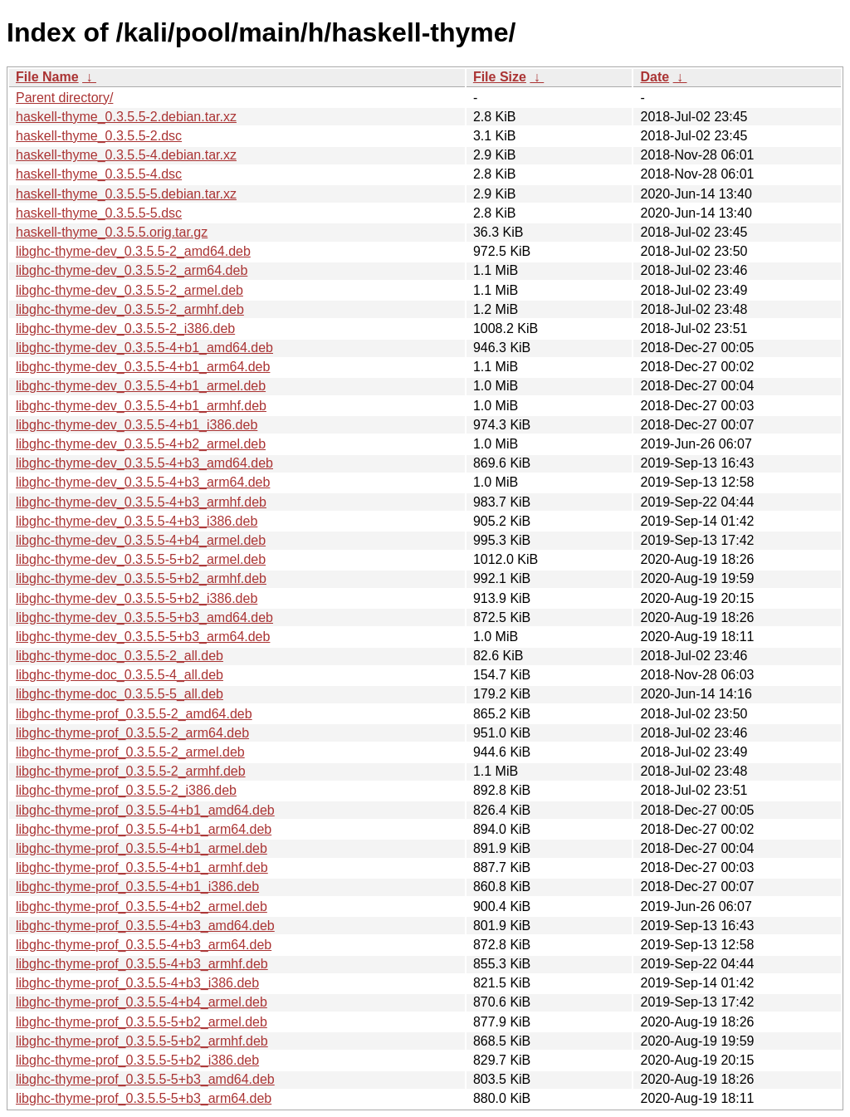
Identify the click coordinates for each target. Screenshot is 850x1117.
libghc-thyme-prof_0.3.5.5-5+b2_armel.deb (141, 1022)
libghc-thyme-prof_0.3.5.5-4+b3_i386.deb (137, 983)
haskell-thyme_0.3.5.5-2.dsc (99, 136)
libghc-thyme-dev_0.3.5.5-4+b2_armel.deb (141, 444)
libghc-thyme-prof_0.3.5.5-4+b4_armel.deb (141, 1002)
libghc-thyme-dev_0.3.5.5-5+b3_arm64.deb (143, 637)
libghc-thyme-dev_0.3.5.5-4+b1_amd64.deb (144, 347)
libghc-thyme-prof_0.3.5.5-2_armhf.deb (131, 771)
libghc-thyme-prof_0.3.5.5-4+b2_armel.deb (141, 906)
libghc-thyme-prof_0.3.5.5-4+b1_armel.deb (141, 848)
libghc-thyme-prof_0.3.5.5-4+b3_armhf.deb (142, 964)
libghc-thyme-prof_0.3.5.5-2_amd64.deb (134, 714)
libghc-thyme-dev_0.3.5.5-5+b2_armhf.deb (141, 578)
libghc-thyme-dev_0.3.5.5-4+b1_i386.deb (136, 425)
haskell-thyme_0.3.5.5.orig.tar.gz (112, 232)
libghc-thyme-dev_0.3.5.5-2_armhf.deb (130, 309)
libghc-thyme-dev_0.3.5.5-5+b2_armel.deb (141, 559)
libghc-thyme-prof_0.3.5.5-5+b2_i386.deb (137, 1060)
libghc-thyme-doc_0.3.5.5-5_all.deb (119, 694)
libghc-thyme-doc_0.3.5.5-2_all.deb (119, 656)
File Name (47, 77)
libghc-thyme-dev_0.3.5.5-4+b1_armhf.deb (141, 406)
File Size (499, 77)
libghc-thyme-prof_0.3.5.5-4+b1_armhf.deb (142, 867)
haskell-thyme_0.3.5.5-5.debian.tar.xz (126, 194)
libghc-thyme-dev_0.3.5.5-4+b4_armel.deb (141, 540)
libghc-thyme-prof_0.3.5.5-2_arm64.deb (132, 733)
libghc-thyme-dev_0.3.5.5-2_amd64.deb (133, 251)
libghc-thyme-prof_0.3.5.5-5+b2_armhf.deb (142, 1041)
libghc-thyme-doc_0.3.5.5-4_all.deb (119, 675)
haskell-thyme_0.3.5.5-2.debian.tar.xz (126, 117)
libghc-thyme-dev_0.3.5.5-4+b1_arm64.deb (143, 367)
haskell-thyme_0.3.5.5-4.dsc (99, 174)
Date (654, 77)
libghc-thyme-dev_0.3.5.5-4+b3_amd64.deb (144, 463)
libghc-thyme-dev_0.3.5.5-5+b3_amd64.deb (144, 617)
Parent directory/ (64, 98)
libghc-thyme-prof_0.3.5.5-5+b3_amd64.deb (145, 1079)
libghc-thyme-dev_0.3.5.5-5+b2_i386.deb (136, 598)
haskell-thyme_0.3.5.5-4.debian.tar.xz (126, 155)
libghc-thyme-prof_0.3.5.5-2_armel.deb (130, 752)
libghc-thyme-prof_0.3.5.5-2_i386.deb (126, 790)
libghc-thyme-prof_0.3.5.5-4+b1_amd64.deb (145, 810)
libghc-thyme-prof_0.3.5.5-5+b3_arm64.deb (143, 1098)
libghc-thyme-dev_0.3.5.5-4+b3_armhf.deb (141, 502)
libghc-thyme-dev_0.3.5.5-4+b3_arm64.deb (143, 482)
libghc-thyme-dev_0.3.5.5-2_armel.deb (129, 290)
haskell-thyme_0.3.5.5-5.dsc (99, 213)
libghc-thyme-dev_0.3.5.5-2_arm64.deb (131, 270)
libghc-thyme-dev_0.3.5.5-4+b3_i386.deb (136, 521)
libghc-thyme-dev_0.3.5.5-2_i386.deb (125, 328)
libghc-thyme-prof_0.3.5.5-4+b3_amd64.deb (145, 926)
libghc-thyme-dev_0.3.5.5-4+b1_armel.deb (141, 386)
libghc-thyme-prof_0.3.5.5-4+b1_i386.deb (137, 886)
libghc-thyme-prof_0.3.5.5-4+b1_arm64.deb (143, 829)
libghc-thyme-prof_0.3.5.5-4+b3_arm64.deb (143, 945)
